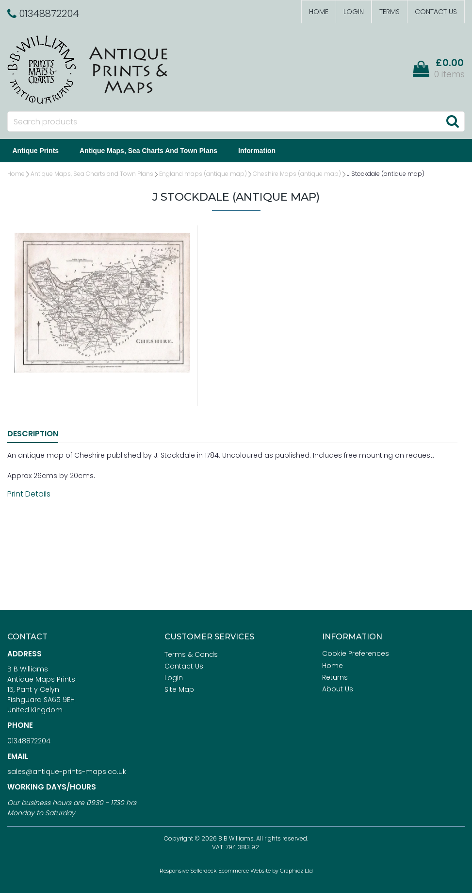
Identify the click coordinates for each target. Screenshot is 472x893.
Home (318, 12)
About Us (337, 689)
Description (32, 433)
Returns (335, 677)
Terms (389, 12)
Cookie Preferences (355, 653)
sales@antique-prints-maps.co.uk (66, 771)
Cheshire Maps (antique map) (297, 174)
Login (353, 12)
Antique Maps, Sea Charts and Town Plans (150, 151)
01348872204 (28, 741)
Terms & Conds (191, 654)
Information (258, 151)
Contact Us (436, 12)
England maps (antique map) (203, 174)
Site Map (179, 689)
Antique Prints (37, 151)
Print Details (28, 493)
